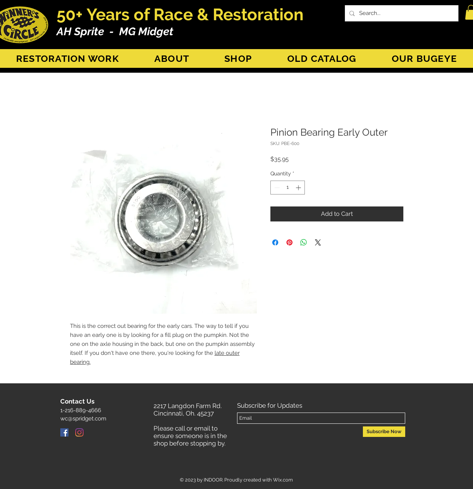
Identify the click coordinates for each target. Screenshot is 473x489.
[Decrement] (276, 187)
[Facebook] (64, 432)
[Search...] (401, 13)
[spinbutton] (287, 187)
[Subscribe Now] (384, 431)
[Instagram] (79, 432)
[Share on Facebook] (275, 242)
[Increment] (299, 187)
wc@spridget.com (83, 418)
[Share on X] (317, 242)
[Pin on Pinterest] (289, 242)
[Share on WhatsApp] (303, 242)
